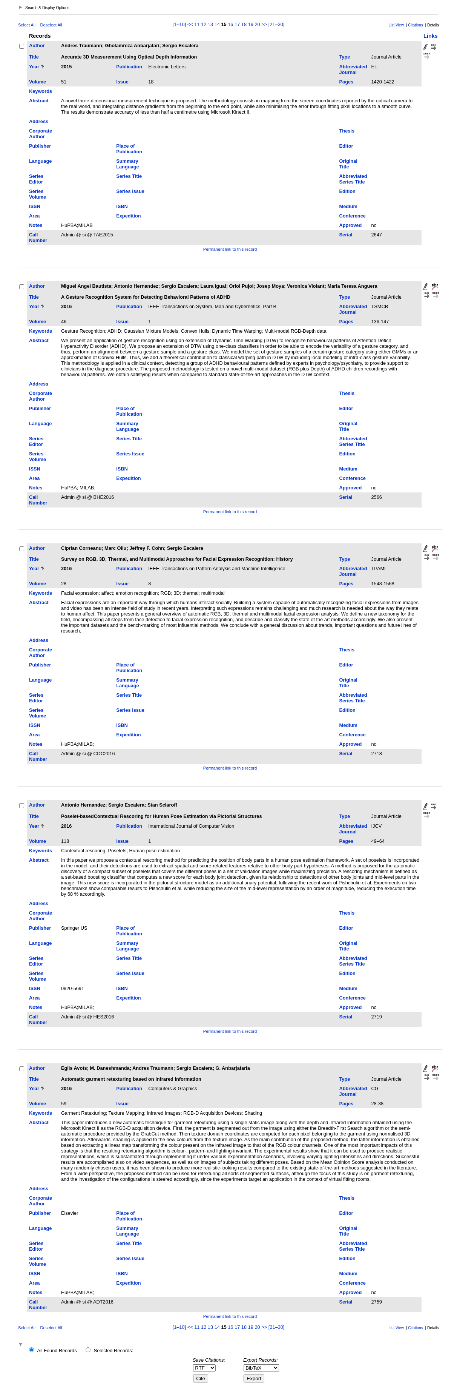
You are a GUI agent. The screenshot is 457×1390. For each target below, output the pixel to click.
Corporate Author (40, 133)
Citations (415, 25)
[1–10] (180, 24)
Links (430, 36)
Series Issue (130, 191)
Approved (350, 225)
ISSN (34, 206)
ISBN (122, 206)
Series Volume (37, 194)
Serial (346, 235)
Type (344, 57)
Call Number (38, 237)
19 (250, 24)
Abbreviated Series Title (353, 179)
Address (38, 121)
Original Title (348, 164)
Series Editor (36, 179)
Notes (36, 225)
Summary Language (127, 164)
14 (217, 24)
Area (34, 216)
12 (203, 24)
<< (190, 24)
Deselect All (51, 25)
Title (34, 57)
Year (34, 66)
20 (257, 24)
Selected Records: (113, 1350)
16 (230, 24)
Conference (352, 216)
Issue (122, 82)
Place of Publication (129, 148)
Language (40, 161)
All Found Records (57, 1350)
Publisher (40, 146)
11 (196, 24)
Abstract (39, 100)
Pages (346, 82)
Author (37, 45)
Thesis (347, 131)
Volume (37, 82)
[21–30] (276, 24)
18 (244, 24)
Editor (346, 146)
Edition (347, 191)
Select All (26, 25)
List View (396, 25)
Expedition (128, 216)
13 (210, 24)
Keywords (40, 91)
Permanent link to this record (230, 249)
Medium (348, 206)
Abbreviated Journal (353, 69)
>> (264, 24)
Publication (129, 66)
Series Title (129, 176)
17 (237, 24)
